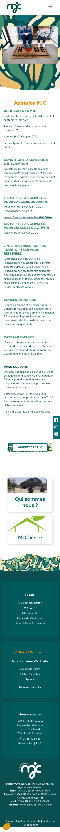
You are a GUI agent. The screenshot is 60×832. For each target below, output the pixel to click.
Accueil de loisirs (30, 674)
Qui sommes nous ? (30, 607)
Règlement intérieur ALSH (19, 211)
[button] (7, 826)
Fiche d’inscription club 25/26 (21, 233)
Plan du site (33, 826)
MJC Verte (30, 613)
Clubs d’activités (30, 679)
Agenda (30, 684)
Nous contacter (30, 719)
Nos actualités (30, 692)
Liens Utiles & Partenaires (30, 628)
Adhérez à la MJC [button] (30, 447)
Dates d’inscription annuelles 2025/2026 (28, 217)
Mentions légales (14, 826)
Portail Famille (30, 657)
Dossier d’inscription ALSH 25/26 (23, 207)
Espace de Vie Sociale (30, 623)
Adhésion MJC (30, 618)
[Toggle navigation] (50, 8)
